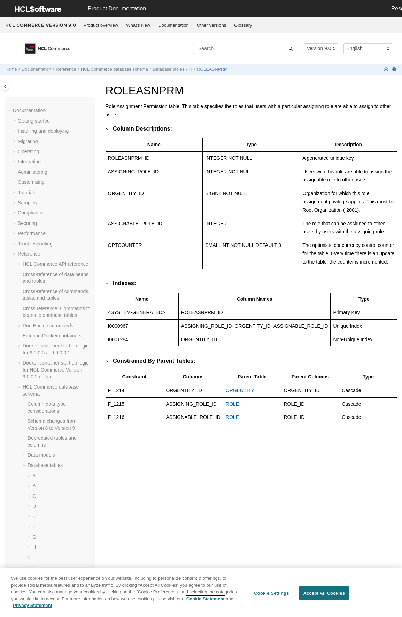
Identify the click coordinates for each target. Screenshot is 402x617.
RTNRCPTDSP (53, 301)
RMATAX (47, 219)
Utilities (30, 520)
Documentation (173, 25)
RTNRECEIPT (52, 322)
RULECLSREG (53, 342)
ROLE (44, 230)
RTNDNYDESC (54, 260)
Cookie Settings (271, 596)
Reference (66, 69)
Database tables (168, 69)
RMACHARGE (53, 158)
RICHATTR (49, 107)
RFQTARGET (52, 97)
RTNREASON (52, 311)
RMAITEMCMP (54, 199)
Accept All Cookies (324, 596)
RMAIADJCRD (53, 168)
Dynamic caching (41, 455)
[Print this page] (394, 69)
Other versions (211, 25)
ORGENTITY (240, 390)
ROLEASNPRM (212, 69)
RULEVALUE (51, 353)
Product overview (101, 25)
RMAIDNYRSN (53, 178)
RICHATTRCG (53, 117)
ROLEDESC (50, 250)
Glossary (243, 25)
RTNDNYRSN (52, 271)
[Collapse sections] (386, 69)
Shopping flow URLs (45, 530)
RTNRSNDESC (54, 332)
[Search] (290, 48)
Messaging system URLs (50, 540)
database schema (114, 69)
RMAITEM (48, 189)
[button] (34, 97)
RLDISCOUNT (53, 127)
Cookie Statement (205, 601)
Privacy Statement (32, 608)
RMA (42, 138)
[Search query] (245, 48)
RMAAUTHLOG (54, 148)
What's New (138, 25)
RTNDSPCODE (54, 281)
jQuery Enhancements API (51, 560)
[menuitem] (100, 25)
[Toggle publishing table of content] (5, 86)
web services (55, 509)
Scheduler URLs (40, 550)
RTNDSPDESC (54, 291)
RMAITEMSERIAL (57, 209)
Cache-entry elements (46, 482)
